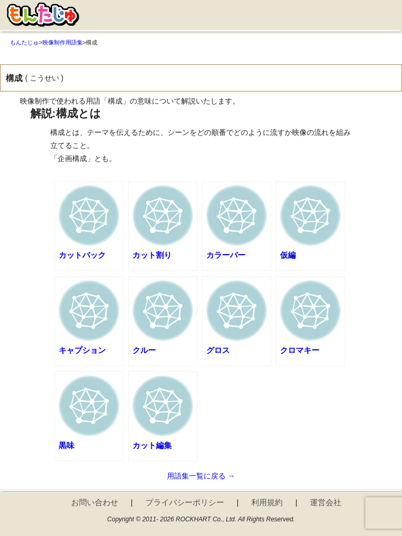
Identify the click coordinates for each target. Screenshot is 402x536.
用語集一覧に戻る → (201, 476)
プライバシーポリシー (185, 502)
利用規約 (267, 502)
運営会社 (325, 502)
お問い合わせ (94, 502)
